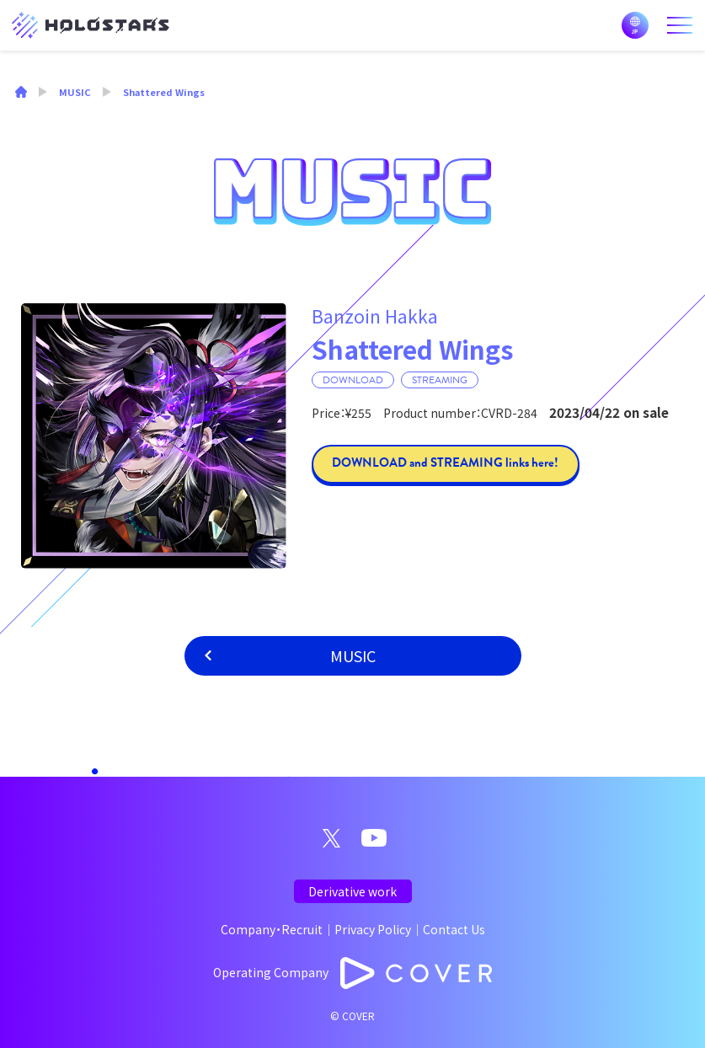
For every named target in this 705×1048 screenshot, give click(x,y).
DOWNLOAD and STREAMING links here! (445, 462)
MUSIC (353, 655)
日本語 (635, 25)
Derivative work (352, 891)
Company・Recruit (272, 929)
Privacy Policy (372, 929)
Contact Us (454, 929)
